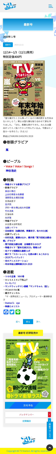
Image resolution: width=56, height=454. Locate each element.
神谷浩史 (11, 170)
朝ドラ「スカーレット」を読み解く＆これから (27, 254)
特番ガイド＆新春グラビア (17, 184)
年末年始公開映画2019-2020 (18, 264)
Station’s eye (12, 302)
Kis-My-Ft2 (10, 283)
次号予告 (28, 405)
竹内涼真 (9, 210)
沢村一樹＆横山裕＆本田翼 (17, 207)
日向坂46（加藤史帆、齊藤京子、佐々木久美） (27, 230)
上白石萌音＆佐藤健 (14, 194)
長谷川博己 (10, 191)
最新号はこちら (49, 430)
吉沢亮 (8, 204)
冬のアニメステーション (16, 260)
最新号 (8, 44)
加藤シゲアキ (11, 227)
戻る (28, 321)
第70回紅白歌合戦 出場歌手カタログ (23, 244)
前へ (18, 321)
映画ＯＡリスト (12, 306)
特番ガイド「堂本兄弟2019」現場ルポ (23, 247)
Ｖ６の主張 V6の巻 (14, 276)
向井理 (8, 217)
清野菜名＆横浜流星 (14, 197)
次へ (38, 321)
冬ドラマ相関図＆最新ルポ (17, 250)
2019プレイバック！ (14, 257)
